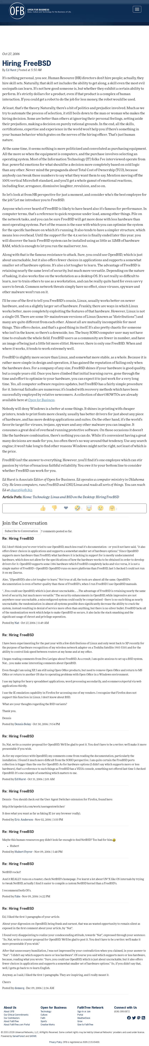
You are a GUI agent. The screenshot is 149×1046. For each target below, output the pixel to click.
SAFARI (32, 1036)
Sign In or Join (83, 1011)
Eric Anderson (24, 819)
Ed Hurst (11, 70)
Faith (43, 1018)
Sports (44, 1021)
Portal (80, 1014)
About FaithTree (11, 1021)
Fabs (17, 896)
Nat (17, 623)
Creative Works (48, 1024)
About (9, 1011)
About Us (10, 1007)
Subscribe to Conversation (21, 531)
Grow (79, 1021)
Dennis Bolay (23, 724)
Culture (44, 1014)
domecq (19, 988)
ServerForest (19, 1036)
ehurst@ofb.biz (21, 490)
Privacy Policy (55, 1042)
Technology (41, 497)
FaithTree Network (90, 1007)
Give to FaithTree (85, 1024)
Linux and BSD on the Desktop (73, 497)
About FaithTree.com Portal (17, 1024)
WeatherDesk (83, 1018)
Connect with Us (125, 1007)
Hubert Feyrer (24, 852)
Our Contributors (12, 1018)
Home (27, 497)
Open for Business (54, 1007)
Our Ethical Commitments (16, 1014)
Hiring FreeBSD (26, 63)
